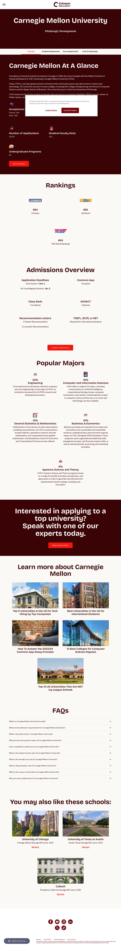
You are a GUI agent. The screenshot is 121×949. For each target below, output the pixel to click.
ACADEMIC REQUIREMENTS (60, 348)
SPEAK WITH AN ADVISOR (60, 545)
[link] (62, 4)
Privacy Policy (72, 939)
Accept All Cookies (70, 110)
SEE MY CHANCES (19, 164)
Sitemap (38, 939)
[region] (61, 105)
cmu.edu (60, 38)
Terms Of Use (47, 939)
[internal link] (31, 52)
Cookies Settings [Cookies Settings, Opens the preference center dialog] (51, 110)
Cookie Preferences (59, 939)
